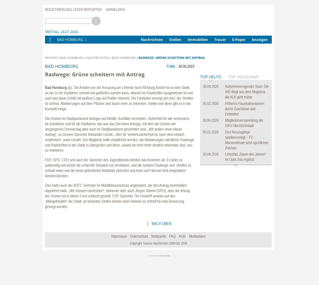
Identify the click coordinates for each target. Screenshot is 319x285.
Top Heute (210, 144)
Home (50, 43)
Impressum (119, 260)
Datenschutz (139, 260)
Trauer (220, 39)
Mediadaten (197, 260)
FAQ (172, 260)
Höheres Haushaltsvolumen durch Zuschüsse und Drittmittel (244, 176)
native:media (164, 280)
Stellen (175, 39)
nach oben (161, 248)
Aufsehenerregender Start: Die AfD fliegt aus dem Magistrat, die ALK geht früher (247, 159)
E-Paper (238, 39)
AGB (182, 260)
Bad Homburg (72, 58)
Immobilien (198, 39)
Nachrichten (97, 58)
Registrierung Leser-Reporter (73, 9)
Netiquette (158, 260)
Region (51, 58)
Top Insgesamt (243, 144)
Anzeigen (260, 39)
